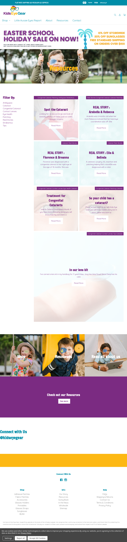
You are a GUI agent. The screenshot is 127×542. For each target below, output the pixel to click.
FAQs (105, 494)
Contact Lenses (10, 111)
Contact (77, 20)
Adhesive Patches (22, 494)
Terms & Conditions (104, 502)
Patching (7, 117)
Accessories (22, 500)
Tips (4, 125)
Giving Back (63, 500)
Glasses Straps (22, 508)
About (49, 20)
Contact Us (105, 500)
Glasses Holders (22, 502)
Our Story (63, 494)
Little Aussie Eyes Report (27, 20)
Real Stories (8, 120)
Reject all (21, 538)
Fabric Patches (22, 497)
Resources (62, 20)
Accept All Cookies (37, 538)
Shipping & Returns (105, 497)
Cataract (7, 105)
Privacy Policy (105, 505)
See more (64, 401)
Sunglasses (22, 511)
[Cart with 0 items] (124, 15)
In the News (63, 502)
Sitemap (63, 508)
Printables (22, 505)
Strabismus (8, 123)
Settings (8, 538)
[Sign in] (120, 15)
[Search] (115, 15)
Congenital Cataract (12, 108)
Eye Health (7, 114)
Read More (56, 125)
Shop (6, 20)
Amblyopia (7, 103)
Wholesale (63, 505)
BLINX (22, 514)
